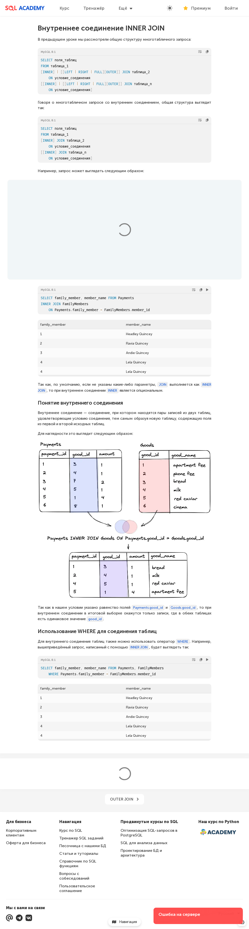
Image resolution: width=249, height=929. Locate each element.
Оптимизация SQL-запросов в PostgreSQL (149, 832)
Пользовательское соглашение (77, 888)
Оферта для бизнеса (26, 842)
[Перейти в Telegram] (19, 918)
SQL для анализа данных (144, 842)
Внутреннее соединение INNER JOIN (101, 28)
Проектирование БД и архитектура (141, 853)
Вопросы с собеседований (74, 876)
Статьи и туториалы (78, 853)
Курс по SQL (70, 830)
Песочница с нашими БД (82, 845)
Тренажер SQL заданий (81, 838)
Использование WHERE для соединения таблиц (97, 631)
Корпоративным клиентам (21, 832)
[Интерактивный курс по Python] (220, 832)
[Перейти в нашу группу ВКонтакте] (29, 918)
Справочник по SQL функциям (77, 863)
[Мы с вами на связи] (9, 918)
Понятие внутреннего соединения (80, 403)
